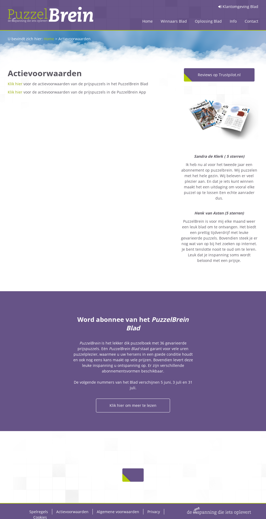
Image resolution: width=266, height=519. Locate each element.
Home (147, 21)
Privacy (153, 511)
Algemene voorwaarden (118, 511)
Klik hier (15, 83)
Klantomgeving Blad (238, 6)
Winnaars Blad (174, 21)
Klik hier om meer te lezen (133, 405)
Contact (251, 21)
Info (233, 21)
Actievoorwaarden (72, 511)
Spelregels (38, 511)
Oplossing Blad (208, 21)
